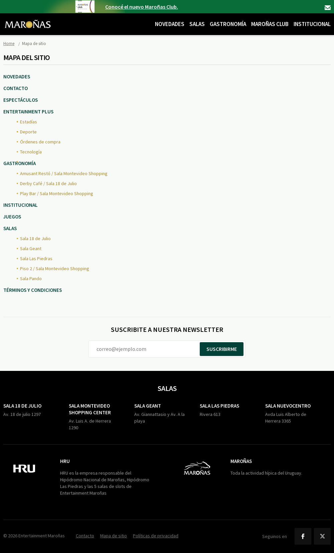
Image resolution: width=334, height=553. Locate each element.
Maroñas (241, 461)
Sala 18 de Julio (35, 238)
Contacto (328, 7)
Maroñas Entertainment (27, 19)
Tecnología (31, 152)
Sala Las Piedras (36, 258)
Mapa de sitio (113, 536)
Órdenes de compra (40, 142)
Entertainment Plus (28, 111)
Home (8, 43)
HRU (65, 461)
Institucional (312, 24)
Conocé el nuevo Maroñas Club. (141, 6)
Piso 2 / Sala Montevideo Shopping (54, 268)
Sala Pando (31, 278)
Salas (197, 24)
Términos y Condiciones (32, 290)
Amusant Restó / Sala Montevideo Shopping (64, 173)
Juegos (12, 216)
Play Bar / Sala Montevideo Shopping (56, 193)
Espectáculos (20, 100)
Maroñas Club (270, 24)
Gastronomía (228, 24)
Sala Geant (30, 248)
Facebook (303, 536)
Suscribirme (221, 349)
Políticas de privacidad (155, 536)
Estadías (28, 122)
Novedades (169, 24)
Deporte (28, 132)
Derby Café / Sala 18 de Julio (48, 183)
